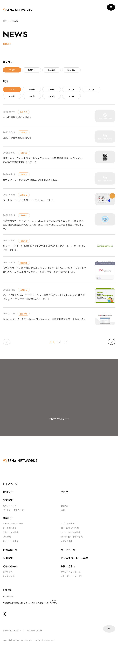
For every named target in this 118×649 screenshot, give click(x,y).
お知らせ (32, 70)
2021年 (12, 96)
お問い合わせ (68, 566)
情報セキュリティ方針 (12, 630)
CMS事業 (7, 536)
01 (52, 342)
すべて (12, 70)
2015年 (71, 96)
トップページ (10, 483)
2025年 (32, 89)
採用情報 (8, 558)
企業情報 (8, 500)
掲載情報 (51, 70)
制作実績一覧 (10, 550)
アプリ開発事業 (68, 523)
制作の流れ (8, 571)
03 (66, 342)
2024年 (51, 89)
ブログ (64, 492)
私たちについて (10, 505)
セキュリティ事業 (10, 532)
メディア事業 (66, 541)
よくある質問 (9, 576)
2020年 (32, 96)
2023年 (71, 89)
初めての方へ (10, 566)
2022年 (91, 89)
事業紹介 (8, 518)
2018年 (51, 96)
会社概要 (65, 505)
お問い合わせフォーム (71, 571)
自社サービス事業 (10, 541)
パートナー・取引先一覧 (13, 510)
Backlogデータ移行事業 (72, 536)
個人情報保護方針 (34, 630)
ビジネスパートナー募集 (74, 558)
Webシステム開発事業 (13, 523)
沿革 (63, 510)
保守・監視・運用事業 (70, 527)
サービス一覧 (68, 550)
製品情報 (71, 70)
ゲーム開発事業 (10, 527)
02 (59, 342)
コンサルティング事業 (70, 532)
